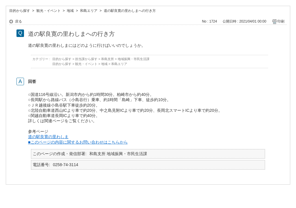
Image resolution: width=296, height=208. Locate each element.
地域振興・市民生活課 (133, 59)
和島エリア (88, 11)
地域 (70, 11)
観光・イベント (48, 11)
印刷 (281, 21)
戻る (18, 21)
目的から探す (19, 11)
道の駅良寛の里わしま (48, 136)
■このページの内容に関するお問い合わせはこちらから (78, 142)
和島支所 (107, 59)
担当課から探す (86, 59)
